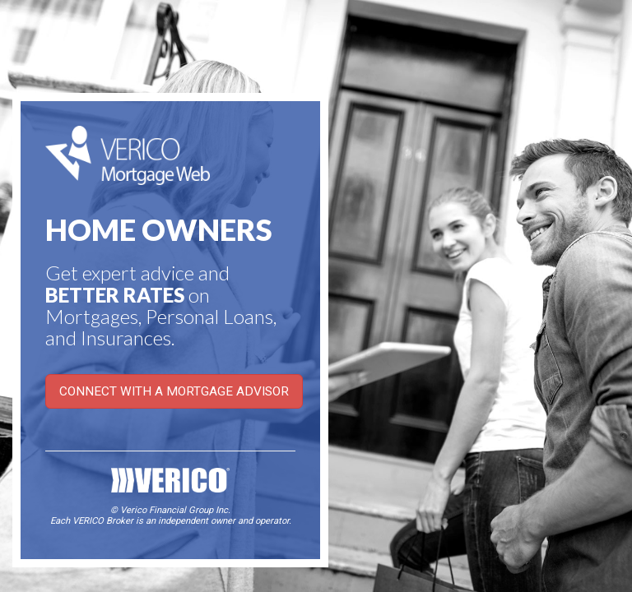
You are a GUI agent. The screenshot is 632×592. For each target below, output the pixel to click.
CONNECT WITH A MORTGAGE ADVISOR (174, 391)
